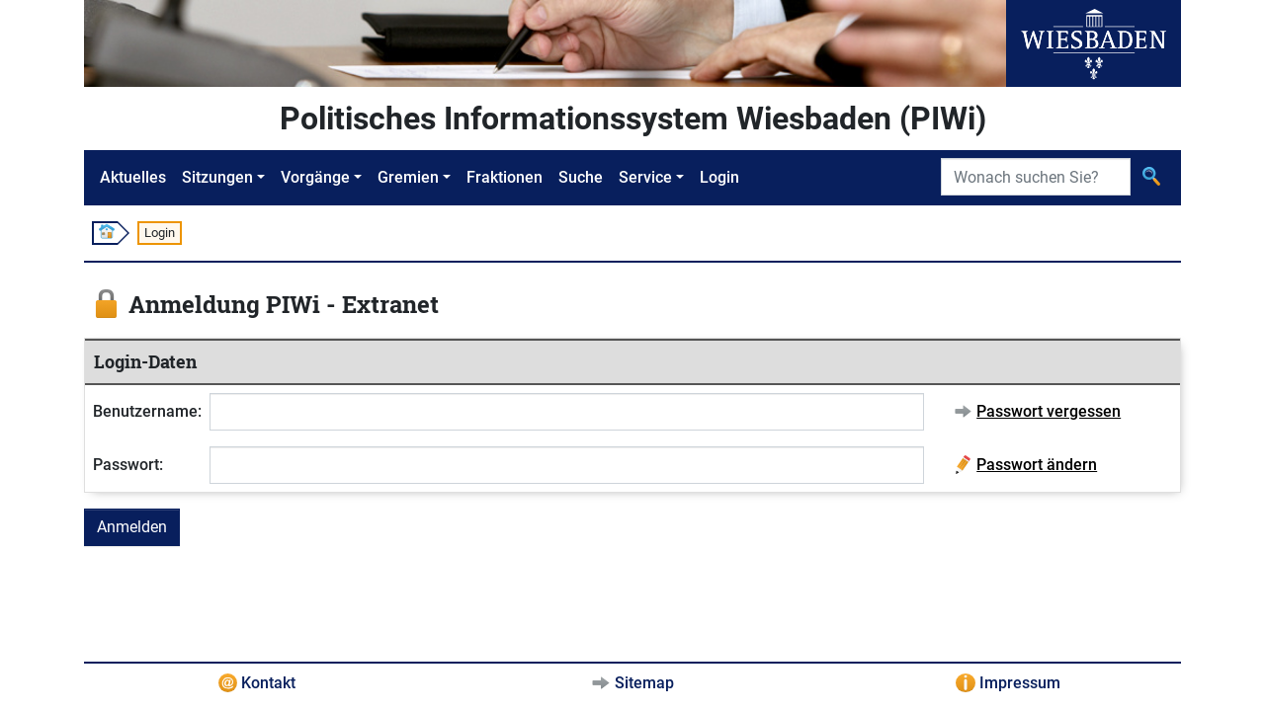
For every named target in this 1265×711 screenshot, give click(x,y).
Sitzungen (217, 177)
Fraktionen (504, 177)
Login (719, 177)
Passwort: (128, 464)
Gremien (408, 177)
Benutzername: (147, 411)
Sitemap (644, 682)
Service (645, 177)
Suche (580, 177)
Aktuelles (133, 177)
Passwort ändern (1036, 464)
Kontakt (268, 682)
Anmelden (132, 526)
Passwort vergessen (1048, 411)
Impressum (1019, 682)
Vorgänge (315, 177)
